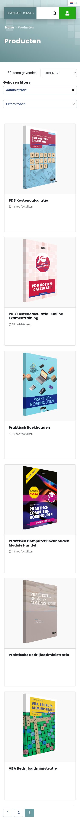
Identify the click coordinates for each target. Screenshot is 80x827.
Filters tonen (16, 104)
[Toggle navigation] (41, 13)
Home (9, 27)
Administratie (16, 90)
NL (74, 2)
